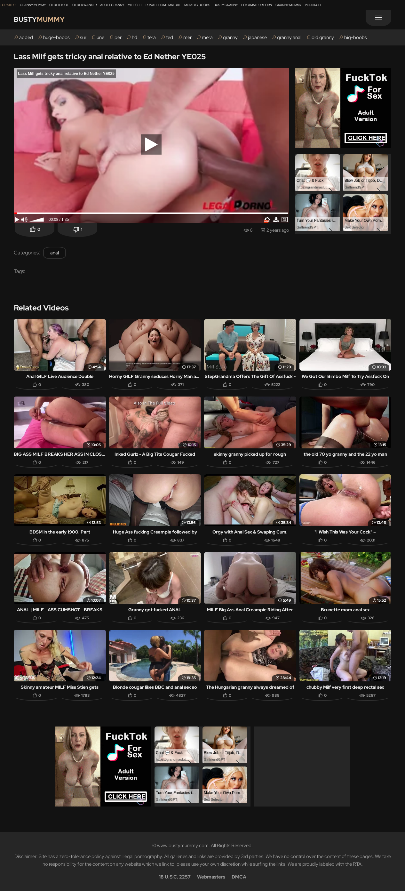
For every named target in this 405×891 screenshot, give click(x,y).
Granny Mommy (33, 5)
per (118, 37)
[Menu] (378, 18)
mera (207, 37)
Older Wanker (84, 5)
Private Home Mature (163, 5)
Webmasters (211, 877)
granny (230, 37)
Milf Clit (135, 5)
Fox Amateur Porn (256, 5)
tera (151, 37)
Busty (40, 19)
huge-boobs (56, 37)
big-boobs (355, 37)
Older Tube (59, 5)
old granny (323, 37)
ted (169, 37)
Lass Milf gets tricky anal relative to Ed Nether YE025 (110, 56)
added (26, 37)
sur (83, 37)
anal (54, 253)
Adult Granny (112, 5)
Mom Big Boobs (197, 5)
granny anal (289, 37)
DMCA (239, 877)
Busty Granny (226, 5)
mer (187, 37)
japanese (257, 37)
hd (134, 37)
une (100, 37)
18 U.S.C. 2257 (175, 877)
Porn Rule (313, 5)
